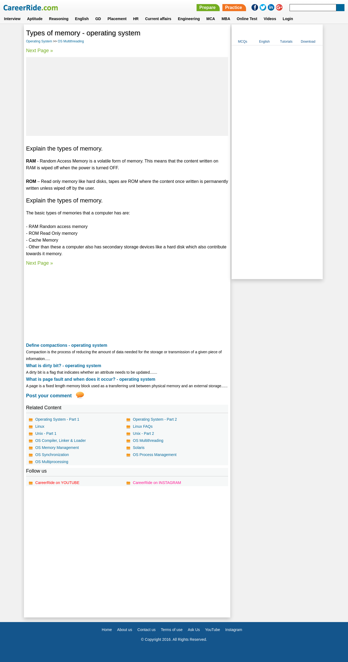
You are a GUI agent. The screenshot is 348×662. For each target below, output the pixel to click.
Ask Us (194, 629)
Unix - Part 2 (143, 433)
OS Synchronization (52, 454)
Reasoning (59, 19)
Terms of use (171, 629)
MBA (226, 19)
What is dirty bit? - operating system (63, 365)
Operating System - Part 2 (155, 419)
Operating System (39, 41)
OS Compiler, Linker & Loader (60, 440)
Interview (12, 19)
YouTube (212, 629)
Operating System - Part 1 (57, 419)
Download (308, 41)
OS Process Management (154, 454)
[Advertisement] (127, 96)
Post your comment (49, 395)
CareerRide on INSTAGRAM (157, 482)
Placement (116, 19)
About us (124, 629)
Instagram (233, 629)
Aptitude (35, 19)
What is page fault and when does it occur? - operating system (91, 379)
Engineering (189, 19)
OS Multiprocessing (51, 462)
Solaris (139, 447)
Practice (233, 7)
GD (98, 19)
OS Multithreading (71, 41)
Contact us (146, 629)
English (82, 19)
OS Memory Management (57, 447)
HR (135, 19)
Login (288, 19)
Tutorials (286, 41)
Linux (39, 426)
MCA (210, 19)
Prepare (207, 7)
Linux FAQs (143, 426)
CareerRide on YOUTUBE (57, 482)
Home (107, 629)
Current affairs (158, 19)
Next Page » (39, 50)
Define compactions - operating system (66, 345)
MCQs (242, 41)
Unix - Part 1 (46, 433)
